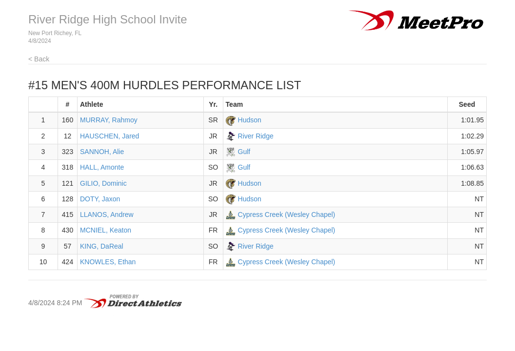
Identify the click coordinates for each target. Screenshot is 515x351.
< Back (38, 59)
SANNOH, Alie (102, 152)
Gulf (244, 152)
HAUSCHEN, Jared (109, 136)
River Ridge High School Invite (107, 19)
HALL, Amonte (102, 167)
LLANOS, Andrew (107, 214)
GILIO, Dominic (103, 183)
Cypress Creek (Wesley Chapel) (287, 214)
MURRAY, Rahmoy (109, 120)
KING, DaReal (101, 246)
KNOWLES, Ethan (108, 262)
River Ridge (256, 136)
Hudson (249, 120)
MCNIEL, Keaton (105, 230)
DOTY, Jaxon (100, 199)
